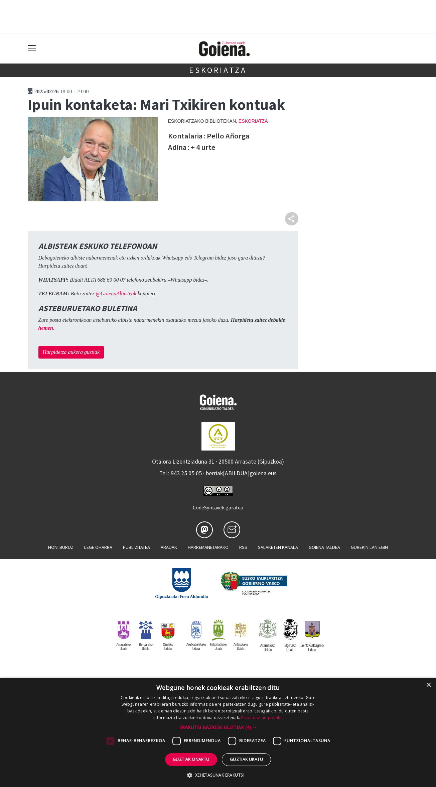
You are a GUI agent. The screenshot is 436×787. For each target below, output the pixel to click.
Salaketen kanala (278, 547)
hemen (45, 328)
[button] (218, 727)
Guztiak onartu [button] (191, 759)
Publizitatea (136, 547)
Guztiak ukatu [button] (246, 759)
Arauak (169, 547)
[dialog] (218, 732)
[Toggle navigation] (32, 48)
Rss (243, 547)
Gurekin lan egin (369, 547)
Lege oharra (98, 547)
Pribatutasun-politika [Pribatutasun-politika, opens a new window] (262, 717)
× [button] (428, 685)
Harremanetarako (208, 547)
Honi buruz (61, 547)
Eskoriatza (218, 70)
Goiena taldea (324, 547)
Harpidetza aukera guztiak (71, 352)
